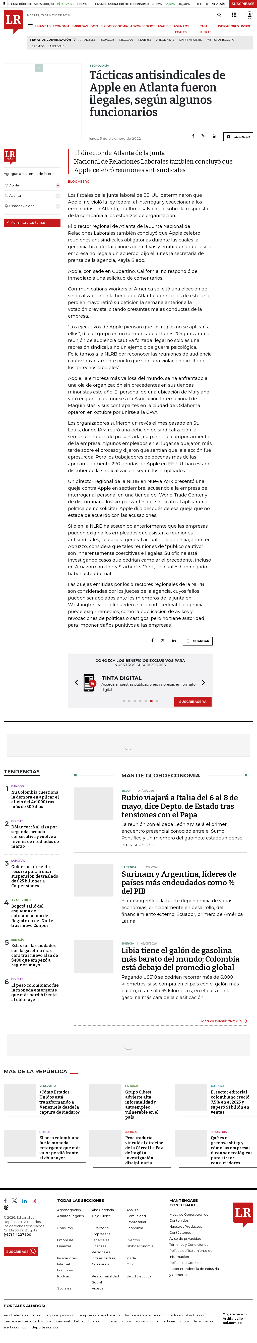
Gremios (38, 46)
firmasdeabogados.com (145, 1315)
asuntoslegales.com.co (22, 1315)
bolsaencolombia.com (188, 1315)
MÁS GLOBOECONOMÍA (221, 1021)
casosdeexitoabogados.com (27, 1321)
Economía (134, 1228)
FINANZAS (43, 26)
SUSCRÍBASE (243, 4)
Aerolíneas (165, 39)
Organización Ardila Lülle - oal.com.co (235, 1318)
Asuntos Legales (70, 1216)
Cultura (217, 1086)
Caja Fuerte (101, 1216)
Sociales (64, 1288)
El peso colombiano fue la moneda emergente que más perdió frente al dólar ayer (35, 992)
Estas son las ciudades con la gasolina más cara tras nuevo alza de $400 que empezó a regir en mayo (34, 955)
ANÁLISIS (164, 26)
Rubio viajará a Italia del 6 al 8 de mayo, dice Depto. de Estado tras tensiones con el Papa (179, 806)
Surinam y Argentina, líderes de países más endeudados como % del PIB (178, 883)
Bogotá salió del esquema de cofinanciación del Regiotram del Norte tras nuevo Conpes (32, 916)
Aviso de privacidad (185, 1238)
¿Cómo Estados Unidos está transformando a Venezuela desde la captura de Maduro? (59, 1102)
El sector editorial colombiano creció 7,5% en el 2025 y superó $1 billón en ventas (230, 1102)
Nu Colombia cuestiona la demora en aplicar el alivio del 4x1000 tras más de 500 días (35, 799)
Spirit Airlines (190, 39)
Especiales (100, 1240)
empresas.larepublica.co (100, 1315)
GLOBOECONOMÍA (114, 26)
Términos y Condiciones (188, 1244)
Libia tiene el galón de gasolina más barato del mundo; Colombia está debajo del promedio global (180, 959)
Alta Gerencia (103, 1210)
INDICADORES (228, 26)
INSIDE (246, 26)
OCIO (94, 26)
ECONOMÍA (61, 26)
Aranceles (87, 39)
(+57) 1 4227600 (17, 1234)
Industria (219, 1132)
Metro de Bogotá (220, 39)
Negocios (126, 39)
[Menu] (31, 25)
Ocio (130, 1264)
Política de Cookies (185, 1263)
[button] (75, 683)
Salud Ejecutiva (138, 1276)
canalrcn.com (120, 1321)
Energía (17, 939)
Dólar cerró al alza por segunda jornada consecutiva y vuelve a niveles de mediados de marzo (35, 837)
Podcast (64, 1276)
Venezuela (47, 1086)
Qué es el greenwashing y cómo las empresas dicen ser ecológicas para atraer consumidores (231, 1150)
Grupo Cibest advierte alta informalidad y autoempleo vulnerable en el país (142, 1105)
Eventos (133, 1240)
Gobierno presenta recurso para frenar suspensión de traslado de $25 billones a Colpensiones (34, 876)
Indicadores (67, 1258)
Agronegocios (69, 1210)
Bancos (17, 786)
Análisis (132, 1210)
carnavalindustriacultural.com (80, 1321)
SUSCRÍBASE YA (193, 702)
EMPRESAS (80, 26)
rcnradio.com (147, 1321)
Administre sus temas (25, 222)
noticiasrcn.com (176, 1321)
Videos (97, 1288)
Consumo (65, 1228)
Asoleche (56, 46)
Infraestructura (103, 1258)
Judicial (131, 1132)
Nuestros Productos (185, 1226)
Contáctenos (180, 1232)
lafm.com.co (204, 1321)
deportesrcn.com (46, 1327)
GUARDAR (238, 137)
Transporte (21, 900)
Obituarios (100, 1264)
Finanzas (64, 1246)
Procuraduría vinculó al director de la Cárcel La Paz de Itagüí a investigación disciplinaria (144, 1150)
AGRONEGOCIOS (142, 26)
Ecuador (107, 39)
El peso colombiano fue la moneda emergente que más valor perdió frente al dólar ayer (60, 1147)
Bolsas (17, 821)
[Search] (219, 15)
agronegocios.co (60, 1315)
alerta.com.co (15, 1327)
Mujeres (144, 39)
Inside (131, 1258)
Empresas (65, 1240)
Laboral (18, 860)
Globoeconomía (139, 1246)
